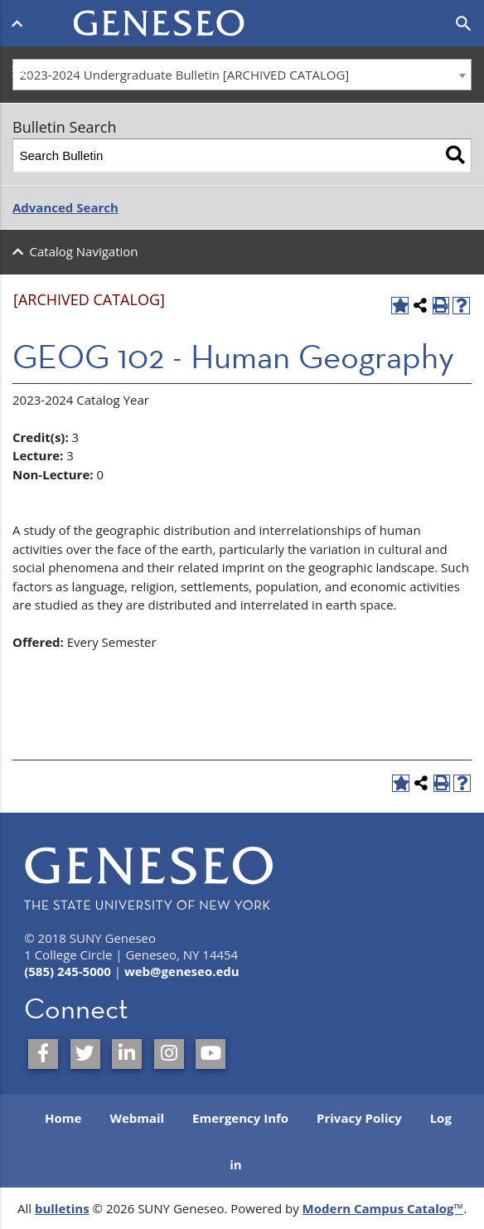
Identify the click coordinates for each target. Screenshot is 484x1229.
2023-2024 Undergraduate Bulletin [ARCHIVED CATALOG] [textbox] (185, 74)
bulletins (62, 1208)
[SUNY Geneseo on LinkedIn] (127, 1054)
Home (63, 1118)
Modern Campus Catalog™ (383, 1208)
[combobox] (242, 74)
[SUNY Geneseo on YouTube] (210, 1054)
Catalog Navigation (84, 251)
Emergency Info (240, 1118)
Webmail (136, 1118)
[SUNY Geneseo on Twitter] (85, 1054)
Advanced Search (65, 207)
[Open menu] (20, 23)
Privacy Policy (359, 1118)
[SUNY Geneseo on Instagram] (169, 1054)
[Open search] (463, 24)
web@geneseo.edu (182, 971)
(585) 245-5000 (67, 971)
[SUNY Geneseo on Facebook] (43, 1054)
